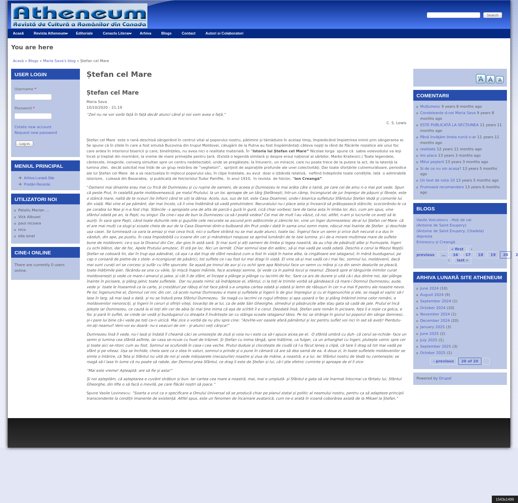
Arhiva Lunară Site (39, 178)
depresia (424, 236)
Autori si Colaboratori (224, 33)
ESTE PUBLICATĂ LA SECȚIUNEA (449, 125)
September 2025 (435, 346)
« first (457, 249)
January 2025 (432, 327)
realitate (428, 149)
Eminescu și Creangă (436, 242)
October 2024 (433, 308)
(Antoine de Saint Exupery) (441, 225)
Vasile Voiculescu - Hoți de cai (444, 220)
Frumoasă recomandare (442, 187)
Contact (188, 33)
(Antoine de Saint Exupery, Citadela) (450, 231)
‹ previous (443, 361)
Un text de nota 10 (437, 180)
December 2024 (435, 320)
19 (493, 255)
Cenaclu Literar (115, 34)
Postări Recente (37, 184)
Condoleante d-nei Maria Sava (448, 113)
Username (25, 89)
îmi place (428, 155)
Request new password (35, 133)
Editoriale (84, 33)
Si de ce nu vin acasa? (440, 168)
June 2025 (429, 334)
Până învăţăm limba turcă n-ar (448, 137)
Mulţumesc (430, 106)
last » (462, 260)
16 (455, 255)
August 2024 (432, 295)
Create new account (32, 127)
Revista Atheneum (48, 34)
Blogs (166, 33)
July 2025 (428, 340)
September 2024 (435, 301)
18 (480, 255)
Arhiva (145, 33)
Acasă (18, 33)
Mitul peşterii (432, 162)
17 (467, 255)
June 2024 (429, 288)
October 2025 (433, 353)
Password (24, 108)
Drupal (445, 378)
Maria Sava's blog (59, 61)
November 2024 (435, 314)
